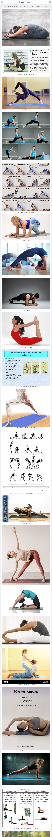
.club (26, 2)
